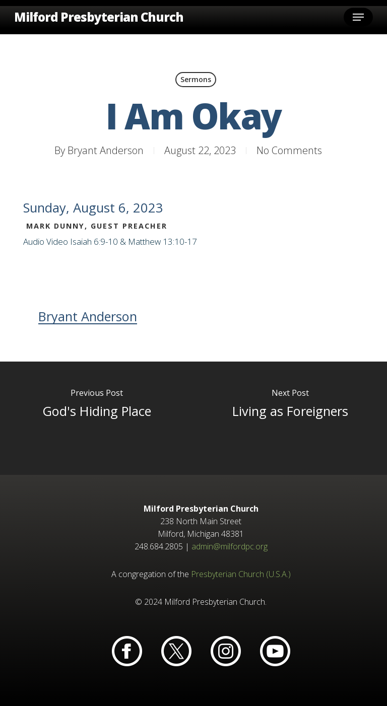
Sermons (195, 79)
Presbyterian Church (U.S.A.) (241, 574)
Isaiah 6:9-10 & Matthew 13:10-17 (133, 241)
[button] (358, 17)
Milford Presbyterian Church (98, 17)
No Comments (289, 150)
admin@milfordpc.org (229, 546)
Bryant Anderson (106, 150)
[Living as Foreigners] (290, 418)
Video (57, 241)
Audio (33, 241)
